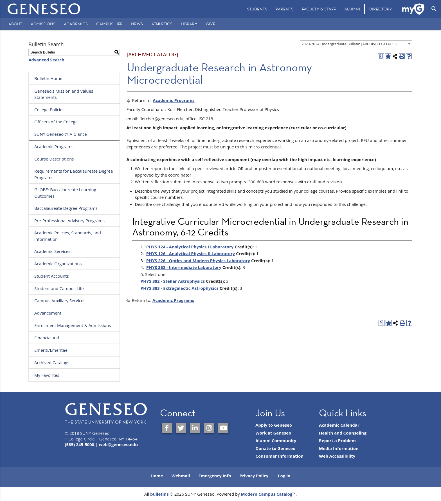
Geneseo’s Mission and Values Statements (63, 94)
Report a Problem (337, 440)
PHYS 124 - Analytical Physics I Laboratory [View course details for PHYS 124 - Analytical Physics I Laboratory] (190, 247)
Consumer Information (279, 456)
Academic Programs (53, 146)
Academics (76, 23)
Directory (380, 9)
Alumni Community (275, 440)
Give (210, 23)
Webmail (181, 475)
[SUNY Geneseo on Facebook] (167, 428)
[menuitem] (257, 9)
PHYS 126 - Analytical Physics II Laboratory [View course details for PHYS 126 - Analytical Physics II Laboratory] (190, 253)
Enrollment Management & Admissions (72, 325)
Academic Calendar (339, 425)
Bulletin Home (48, 78)
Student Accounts (51, 276)
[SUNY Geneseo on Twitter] (181, 428)
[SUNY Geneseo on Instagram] (209, 428)
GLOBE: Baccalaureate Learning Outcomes (65, 193)
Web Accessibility (337, 456)
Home (156, 475)
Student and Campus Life (59, 288)
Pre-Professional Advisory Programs (69, 220)
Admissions (43, 23)
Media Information (339, 448)
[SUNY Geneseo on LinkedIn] (195, 428)
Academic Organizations (58, 263)
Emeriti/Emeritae (51, 350)
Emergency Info (214, 475)
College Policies (49, 109)
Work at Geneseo (273, 433)
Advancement (47, 313)
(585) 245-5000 (79, 444)
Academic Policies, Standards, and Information (67, 236)
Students (257, 9)
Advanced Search (46, 60)
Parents (284, 9)
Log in (284, 475)
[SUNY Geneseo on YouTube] (223, 428)
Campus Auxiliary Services (60, 300)
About (15, 23)
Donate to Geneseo (275, 448)
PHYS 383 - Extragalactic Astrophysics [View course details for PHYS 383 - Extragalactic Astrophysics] (180, 288)
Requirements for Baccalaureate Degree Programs (73, 174)
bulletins (159, 494)
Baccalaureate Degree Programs (66, 208)
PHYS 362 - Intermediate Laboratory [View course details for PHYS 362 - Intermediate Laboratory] (183, 267)
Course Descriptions (54, 159)
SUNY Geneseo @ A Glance (60, 134)
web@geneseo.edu (118, 444)
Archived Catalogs (51, 362)
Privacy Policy (254, 475)
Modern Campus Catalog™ (268, 494)
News (137, 23)
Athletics (161, 23)
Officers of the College (56, 121)
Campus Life (109, 23)
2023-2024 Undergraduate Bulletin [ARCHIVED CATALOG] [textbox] (350, 43)
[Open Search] (434, 9)
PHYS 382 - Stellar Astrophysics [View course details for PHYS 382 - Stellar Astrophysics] (173, 281)
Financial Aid (46, 337)
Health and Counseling (342, 433)
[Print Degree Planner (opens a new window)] (381, 56)
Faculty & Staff (319, 9)
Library (189, 23)
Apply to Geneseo (273, 425)
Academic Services (52, 251)
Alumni (352, 9)
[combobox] (356, 43)
